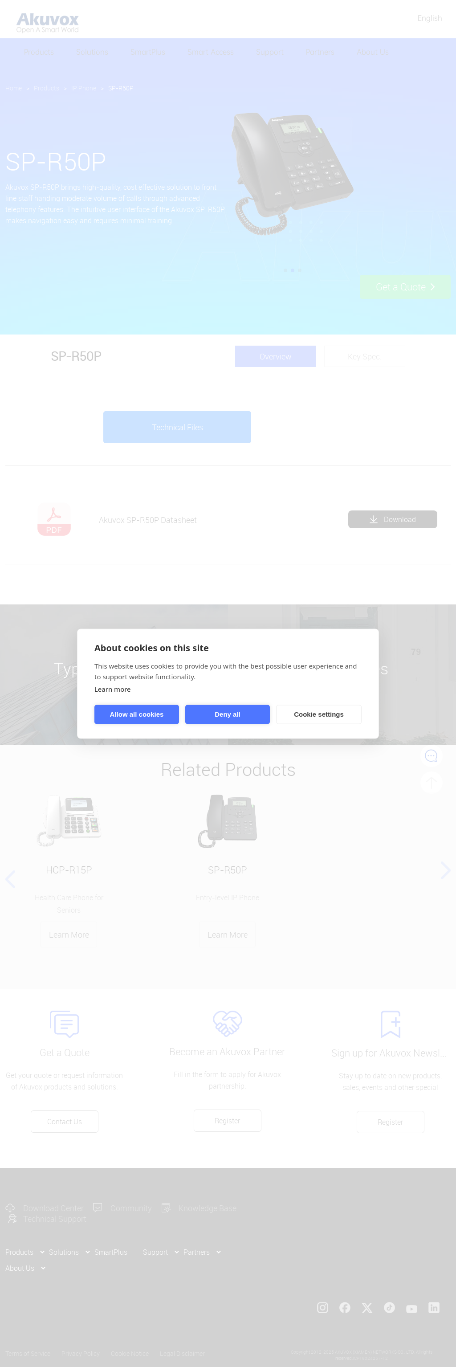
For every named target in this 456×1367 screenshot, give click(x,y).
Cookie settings (319, 714)
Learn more (112, 688)
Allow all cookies (137, 714)
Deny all (227, 714)
